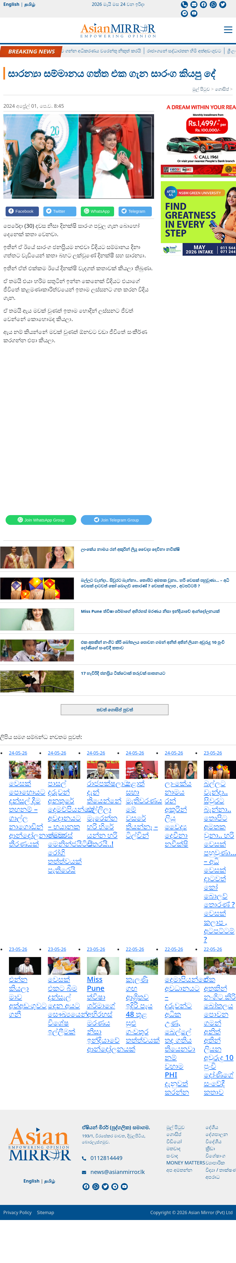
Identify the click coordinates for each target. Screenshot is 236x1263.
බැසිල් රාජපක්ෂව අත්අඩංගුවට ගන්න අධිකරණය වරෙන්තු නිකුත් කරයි (78, 51)
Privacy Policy (17, 1212)
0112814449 (106, 1158)
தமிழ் (29, 4)
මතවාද (173, 1148)
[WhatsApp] (97, 211)
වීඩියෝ (174, 1141)
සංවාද (172, 1155)
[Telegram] (135, 211)
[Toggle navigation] (228, 29)
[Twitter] (60, 211)
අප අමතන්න (179, 1170)
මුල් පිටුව (201, 89)
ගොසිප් (222, 89)
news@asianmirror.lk (118, 1172)
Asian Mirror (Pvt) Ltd (210, 1212)
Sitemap (45, 1212)
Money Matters (185, 1162)
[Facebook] (22, 211)
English (11, 4)
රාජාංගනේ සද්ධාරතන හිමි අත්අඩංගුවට (188, 51)
